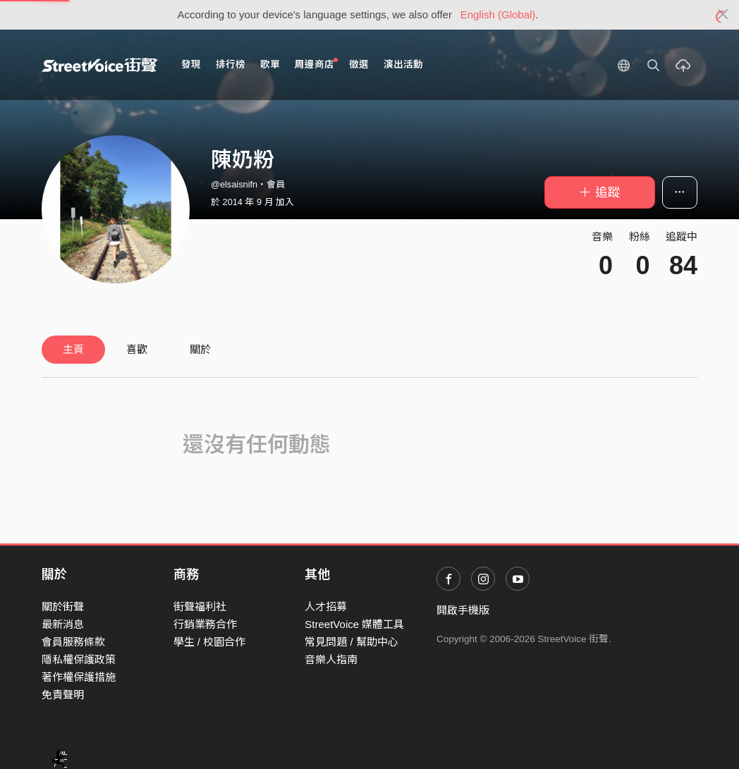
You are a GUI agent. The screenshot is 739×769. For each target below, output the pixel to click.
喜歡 (136, 349)
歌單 (270, 64)
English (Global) (498, 14)
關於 (200, 349)
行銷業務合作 (205, 624)
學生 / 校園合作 (209, 642)
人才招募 (326, 607)
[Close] (723, 14)
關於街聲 (63, 607)
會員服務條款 (73, 642)
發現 (191, 64)
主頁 (73, 349)
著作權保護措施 (79, 677)
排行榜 (230, 64)
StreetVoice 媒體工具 (354, 624)
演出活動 (403, 64)
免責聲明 (63, 695)
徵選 (359, 64)
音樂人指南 (331, 659)
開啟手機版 (462, 610)
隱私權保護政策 (79, 659)
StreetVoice (100, 65)
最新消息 (63, 624)
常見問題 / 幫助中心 (351, 642)
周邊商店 (316, 64)
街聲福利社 (199, 607)
